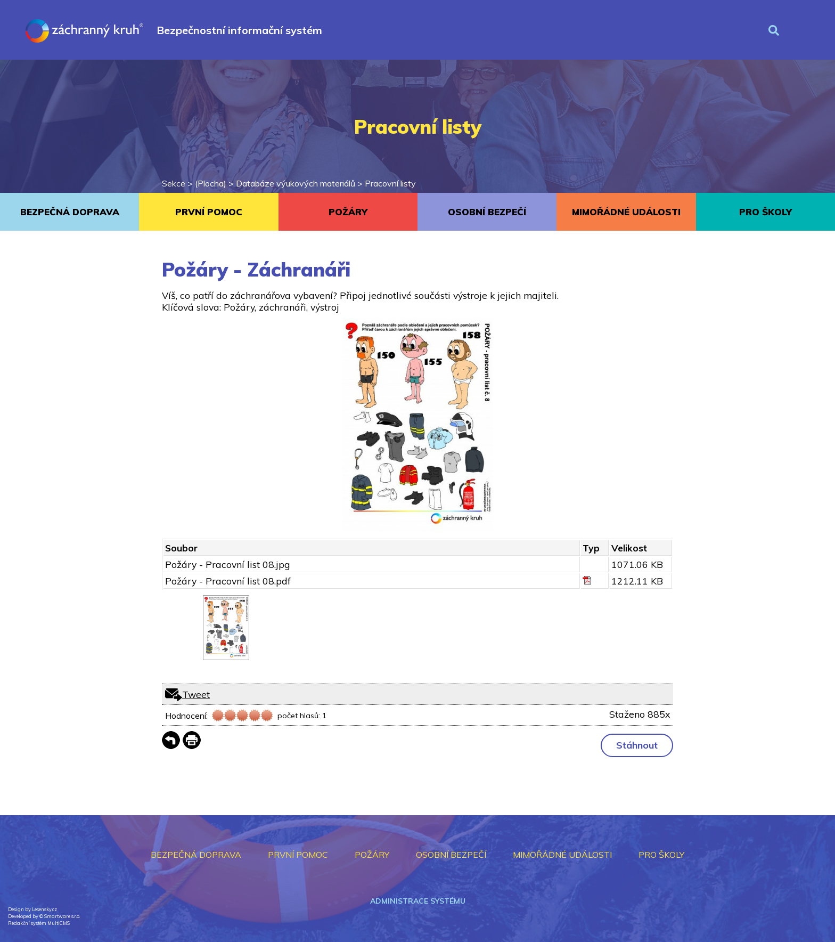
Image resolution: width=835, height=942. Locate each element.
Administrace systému (417, 901)
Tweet (196, 694)
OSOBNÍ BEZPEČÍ (487, 211)
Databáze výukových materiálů (295, 183)
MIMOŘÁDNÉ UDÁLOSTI (626, 211)
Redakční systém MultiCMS (39, 923)
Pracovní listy (390, 183)
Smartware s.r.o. (62, 916)
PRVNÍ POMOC (208, 211)
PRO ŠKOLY (765, 211)
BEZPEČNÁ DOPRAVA (69, 211)
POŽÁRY (348, 211)
